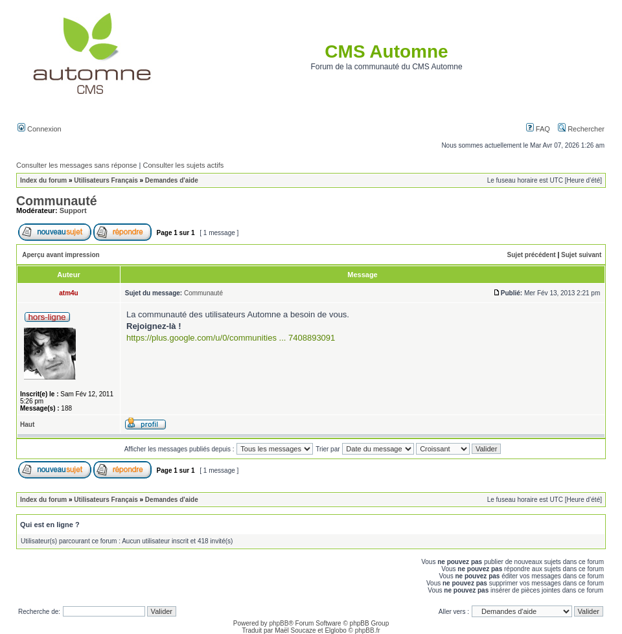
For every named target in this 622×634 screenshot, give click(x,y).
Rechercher (581, 129)
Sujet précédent (531, 254)
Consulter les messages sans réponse (76, 165)
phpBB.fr (367, 630)
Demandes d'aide (171, 180)
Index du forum (43, 180)
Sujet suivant (581, 254)
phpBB (278, 623)
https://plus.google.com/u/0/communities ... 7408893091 (230, 338)
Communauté (56, 201)
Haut (27, 424)
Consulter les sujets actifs (183, 165)
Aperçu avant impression (60, 254)
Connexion (39, 129)
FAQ (538, 129)
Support (73, 210)
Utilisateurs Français (105, 180)
